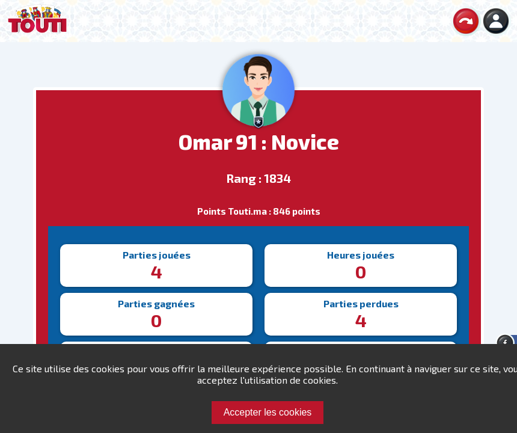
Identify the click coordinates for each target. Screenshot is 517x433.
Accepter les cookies (268, 412)
